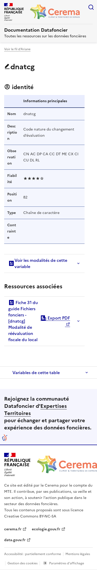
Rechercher (91, 7)
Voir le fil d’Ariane (17, 49)
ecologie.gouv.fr (46, 529)
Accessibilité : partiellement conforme (32, 554)
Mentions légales (77, 554)
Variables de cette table (36, 372)
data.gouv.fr (15, 540)
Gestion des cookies (23, 563)
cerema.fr (12, 529)
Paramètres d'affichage (66, 563)
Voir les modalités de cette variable (37, 263)
